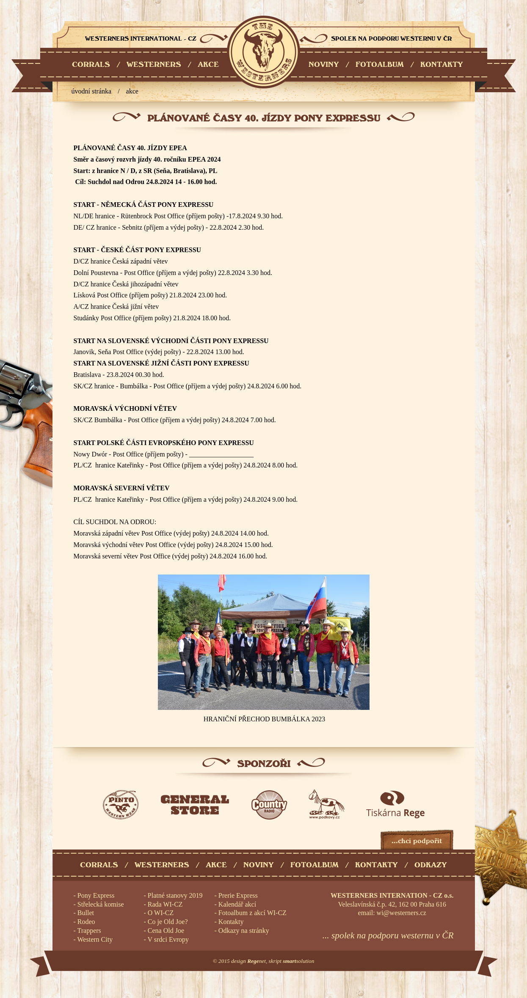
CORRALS (91, 64)
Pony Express (96, 895)
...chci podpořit (417, 841)
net (256, 961)
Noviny (258, 865)
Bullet (85, 912)
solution (298, 961)
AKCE (208, 64)
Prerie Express (238, 895)
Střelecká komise (100, 904)
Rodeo (86, 921)
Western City (95, 939)
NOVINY (324, 64)
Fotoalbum (314, 865)
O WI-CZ (161, 912)
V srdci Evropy (168, 939)
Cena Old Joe (166, 930)
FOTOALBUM (380, 64)
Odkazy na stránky (243, 930)
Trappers (89, 930)
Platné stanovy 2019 (175, 895)
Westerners (162, 865)
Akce (132, 91)
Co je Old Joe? (168, 921)
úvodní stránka (92, 91)
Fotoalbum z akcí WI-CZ (252, 912)
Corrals (99, 865)
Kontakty (376, 865)
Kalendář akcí (237, 904)
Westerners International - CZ (263, 52)
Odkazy (430, 865)
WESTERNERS (154, 64)
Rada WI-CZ (165, 904)
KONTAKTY (441, 64)
